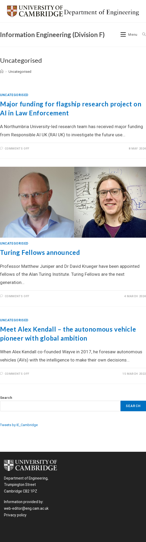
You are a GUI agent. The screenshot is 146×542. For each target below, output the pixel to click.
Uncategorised (19, 72)
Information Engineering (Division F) (52, 34)
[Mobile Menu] (130, 35)
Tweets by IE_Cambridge (19, 425)
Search (6, 398)
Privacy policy (15, 515)
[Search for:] (142, 35)
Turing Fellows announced (40, 252)
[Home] (1, 72)
